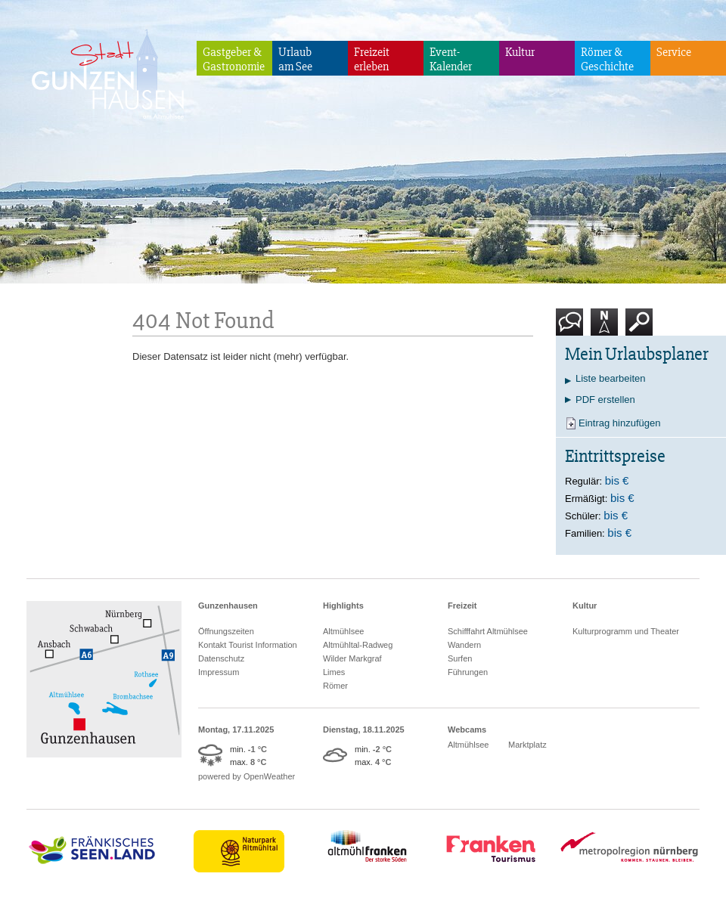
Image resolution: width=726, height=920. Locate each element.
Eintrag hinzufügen (619, 423)
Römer (335, 685)
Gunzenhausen (228, 605)
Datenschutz (221, 658)
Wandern (464, 644)
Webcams (467, 729)
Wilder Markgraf (352, 658)
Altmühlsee (343, 631)
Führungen (468, 672)
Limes (334, 672)
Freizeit (462, 605)
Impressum (218, 672)
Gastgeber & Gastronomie (234, 59)
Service (673, 52)
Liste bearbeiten (611, 378)
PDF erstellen (605, 399)
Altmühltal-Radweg (357, 644)
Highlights (343, 605)
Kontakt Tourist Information (247, 644)
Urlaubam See (295, 59)
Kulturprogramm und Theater (625, 631)
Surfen (460, 658)
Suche (639, 327)
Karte (604, 327)
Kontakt (572, 327)
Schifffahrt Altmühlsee (488, 631)
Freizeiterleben (371, 59)
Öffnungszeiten (226, 631)
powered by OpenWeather (246, 776)
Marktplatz (527, 744)
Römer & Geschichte (607, 59)
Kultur (520, 52)
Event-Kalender (451, 59)
